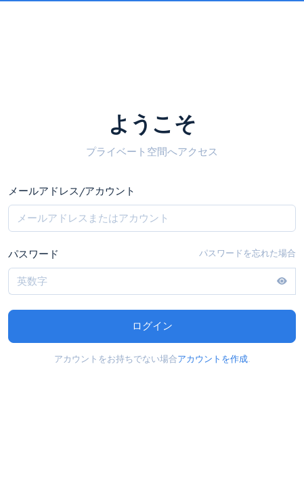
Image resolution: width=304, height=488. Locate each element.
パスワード (33, 253)
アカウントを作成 (212, 359)
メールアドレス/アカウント (71, 190)
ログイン (152, 325)
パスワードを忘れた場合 (247, 253)
